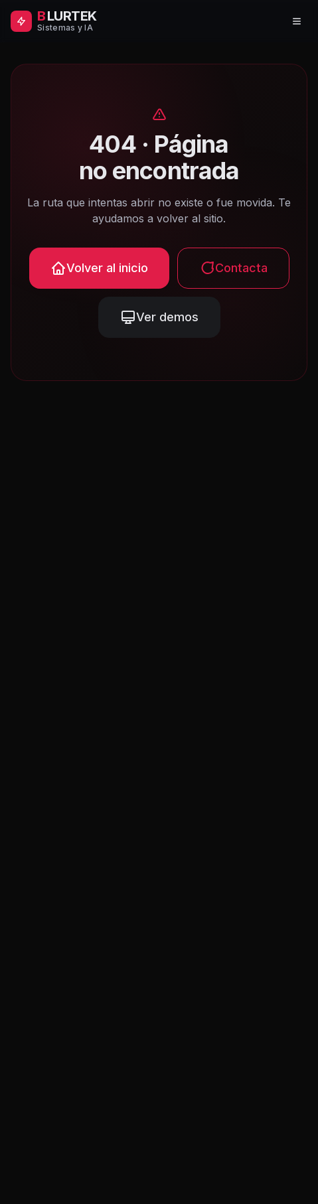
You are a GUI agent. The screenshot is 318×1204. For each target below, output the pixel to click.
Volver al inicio (99, 268)
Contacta (233, 268)
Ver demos (159, 317)
